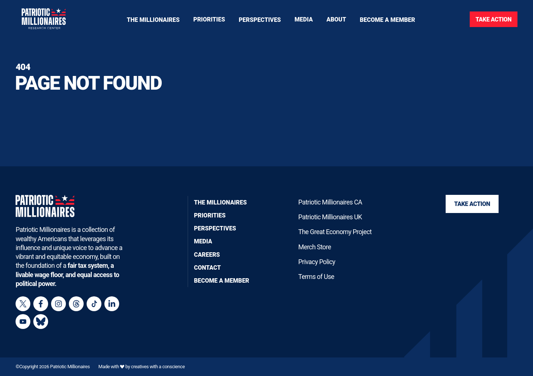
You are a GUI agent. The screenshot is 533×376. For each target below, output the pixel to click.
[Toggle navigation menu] (209, 19)
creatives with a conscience (158, 366)
